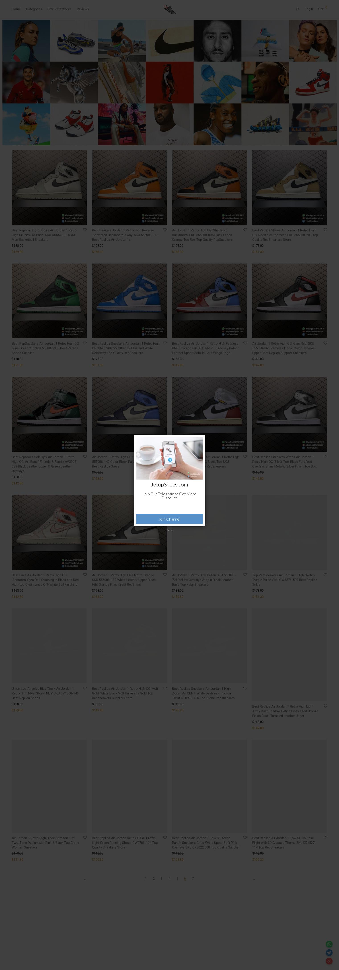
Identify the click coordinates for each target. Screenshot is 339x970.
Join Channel (169, 519)
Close (169, 530)
